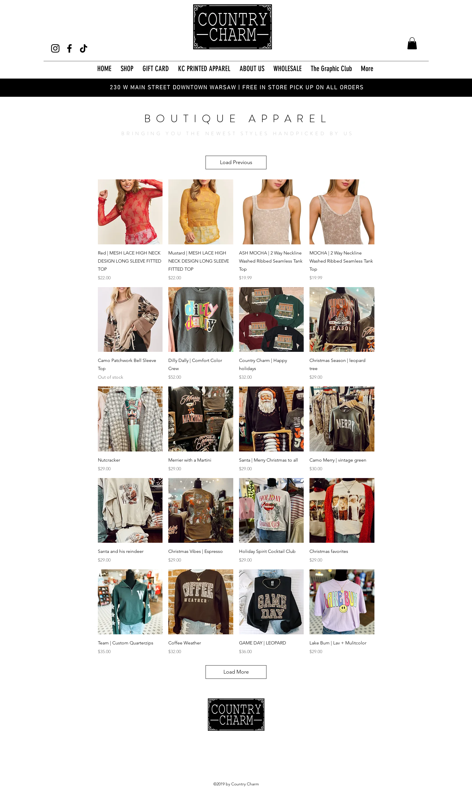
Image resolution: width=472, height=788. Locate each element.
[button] (412, 43)
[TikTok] (83, 48)
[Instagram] (55, 48)
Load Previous (236, 162)
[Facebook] (69, 48)
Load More (236, 672)
